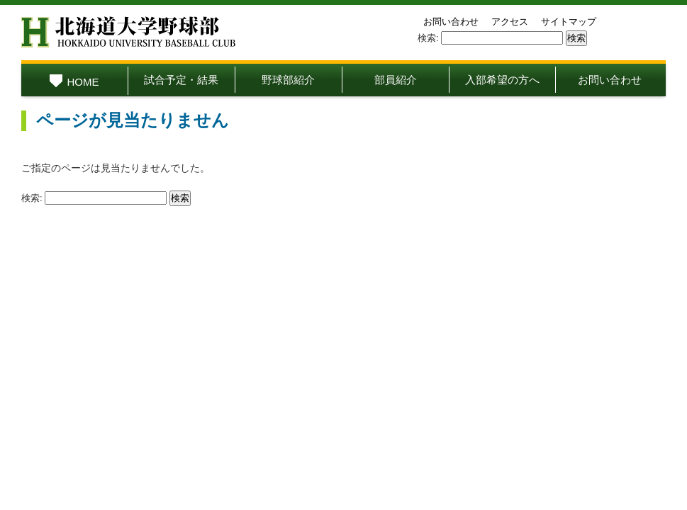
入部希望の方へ (502, 80)
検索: (428, 38)
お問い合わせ (451, 21)
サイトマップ (568, 21)
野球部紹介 (288, 80)
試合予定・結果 (181, 80)
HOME (74, 82)
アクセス (509, 21)
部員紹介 (395, 80)
